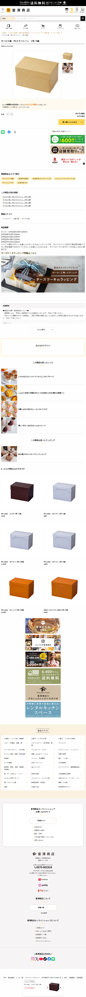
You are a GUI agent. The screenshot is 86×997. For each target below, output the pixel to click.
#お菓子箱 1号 (22, 183)
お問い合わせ (37, 840)
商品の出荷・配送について (60, 131)
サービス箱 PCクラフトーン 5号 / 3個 (16, 206)
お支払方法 (37, 827)
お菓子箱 (46, 33)
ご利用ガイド (39, 928)
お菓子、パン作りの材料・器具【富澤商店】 (16, 33)
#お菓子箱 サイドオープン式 (42, 178)
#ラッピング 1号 (8, 183)
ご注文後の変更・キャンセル (43, 837)
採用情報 (80, 977)
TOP (4, 977)
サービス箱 (56, 33)
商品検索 (11, 977)
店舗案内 (72, 977)
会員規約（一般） (41, 934)
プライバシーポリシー (42, 941)
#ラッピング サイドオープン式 (65, 178)
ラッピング (36, 33)
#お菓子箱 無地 (23, 178)
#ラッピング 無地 (8, 178)
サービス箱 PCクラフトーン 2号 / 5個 (16, 197)
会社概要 (43, 913)
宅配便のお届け (38, 830)
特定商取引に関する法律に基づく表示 (54, 977)
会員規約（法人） (41, 938)
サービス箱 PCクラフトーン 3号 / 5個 (16, 200)
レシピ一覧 (19, 977)
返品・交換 (37, 833)
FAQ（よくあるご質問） (43, 931)
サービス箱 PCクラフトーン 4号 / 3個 (16, 203)
